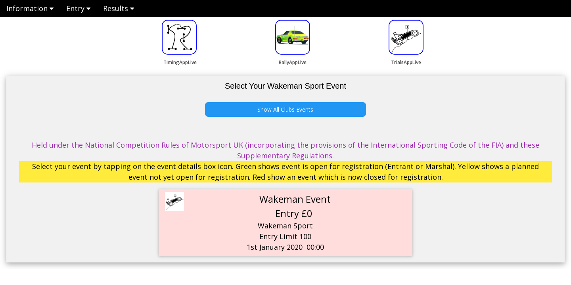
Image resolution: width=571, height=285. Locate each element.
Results (118, 8)
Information (30, 8)
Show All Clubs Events (285, 109)
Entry (78, 8)
